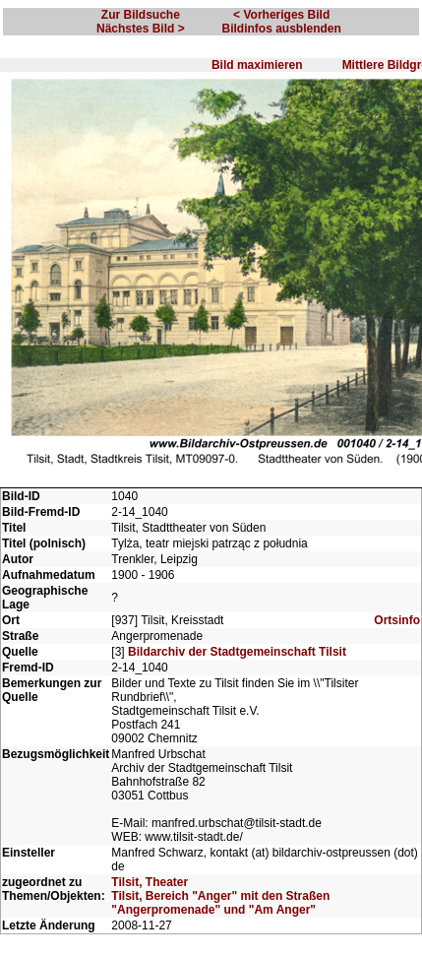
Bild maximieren (257, 65)
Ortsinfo (397, 620)
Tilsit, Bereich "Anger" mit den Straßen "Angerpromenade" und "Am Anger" (220, 903)
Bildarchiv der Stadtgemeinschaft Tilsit (237, 652)
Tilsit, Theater (149, 882)
